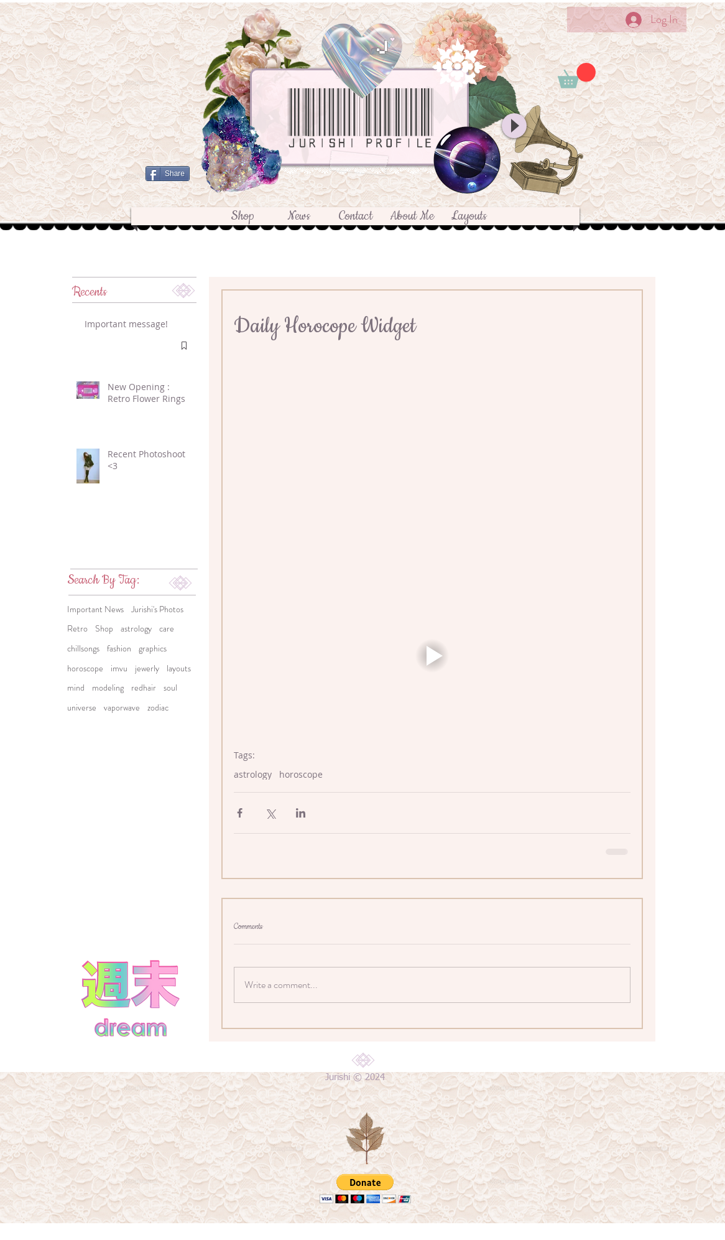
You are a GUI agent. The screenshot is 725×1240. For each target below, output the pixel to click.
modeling (108, 688)
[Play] (514, 125)
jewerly (147, 668)
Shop (104, 629)
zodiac (158, 708)
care (166, 629)
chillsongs (83, 649)
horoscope (85, 668)
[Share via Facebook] (240, 813)
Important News (95, 609)
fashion (119, 649)
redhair (143, 688)
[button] (577, 75)
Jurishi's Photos (157, 609)
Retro (77, 629)
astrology (136, 629)
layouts (179, 668)
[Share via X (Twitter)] (270, 813)
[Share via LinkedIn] (301, 813)
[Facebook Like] (355, 194)
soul (170, 688)
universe (81, 708)
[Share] (167, 173)
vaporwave (122, 708)
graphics (153, 649)
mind (76, 688)
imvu (119, 668)
